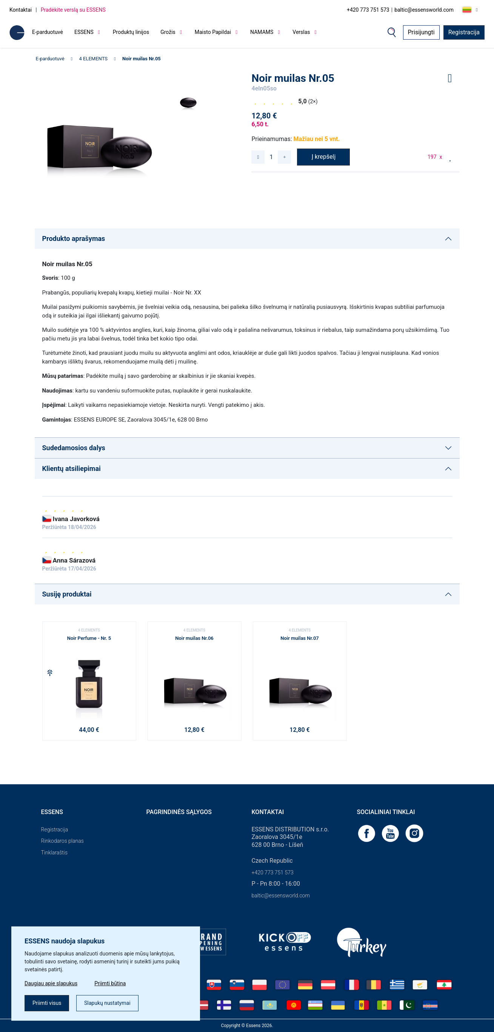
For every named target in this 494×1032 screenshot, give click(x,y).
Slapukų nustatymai (107, 1003)
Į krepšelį (324, 156)
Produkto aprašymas (73, 238)
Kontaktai (20, 10)
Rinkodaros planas (62, 841)
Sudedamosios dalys (73, 448)
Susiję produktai (67, 594)
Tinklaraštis (54, 853)
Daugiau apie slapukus (51, 983)
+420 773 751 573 (368, 10)
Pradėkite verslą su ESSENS (73, 10)
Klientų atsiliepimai (71, 468)
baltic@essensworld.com (424, 10)
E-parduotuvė (47, 32)
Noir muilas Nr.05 (141, 58)
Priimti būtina (110, 983)
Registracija (464, 32)
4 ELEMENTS (93, 58)
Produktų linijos (131, 32)
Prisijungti (421, 32)
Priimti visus (46, 1003)
